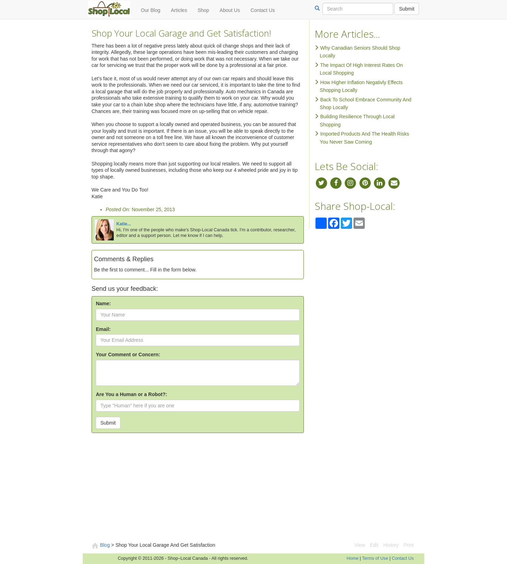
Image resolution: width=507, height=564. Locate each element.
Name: (103, 303)
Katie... (124, 223)
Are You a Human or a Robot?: (131, 394)
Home (353, 558)
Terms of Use (375, 558)
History (391, 545)
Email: (103, 329)
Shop (203, 10)
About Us (230, 10)
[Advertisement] (253, 488)
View (360, 545)
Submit (406, 9)
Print (408, 545)
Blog (105, 545)
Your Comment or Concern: (128, 354)
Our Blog (150, 10)
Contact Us (262, 10)
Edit (374, 545)
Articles (179, 10)
